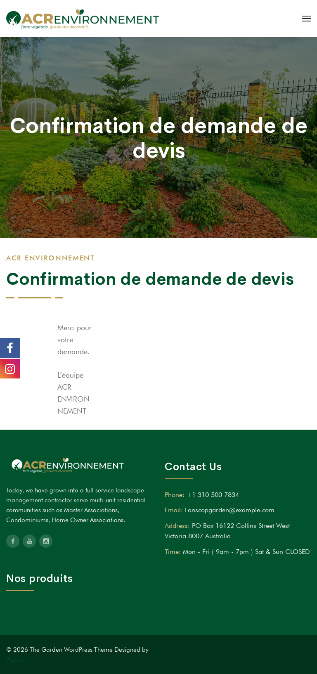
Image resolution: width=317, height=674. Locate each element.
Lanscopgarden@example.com (229, 510)
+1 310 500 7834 (213, 495)
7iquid (15, 659)
